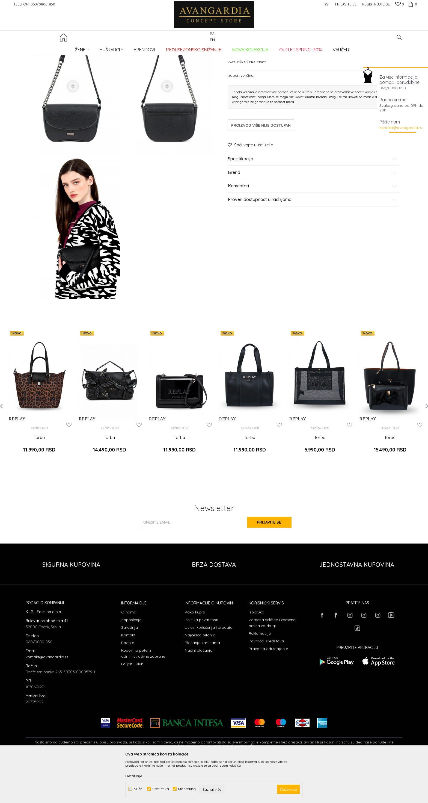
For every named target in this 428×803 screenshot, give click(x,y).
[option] (39, 441)
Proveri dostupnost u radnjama (312, 241)
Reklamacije (260, 677)
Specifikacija (312, 200)
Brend (312, 214)
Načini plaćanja (199, 694)
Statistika (160, 789)
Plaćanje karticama (202, 686)
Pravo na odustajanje (268, 692)
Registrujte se (376, 4)
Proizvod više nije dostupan (261, 166)
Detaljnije (133, 776)
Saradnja (129, 671)
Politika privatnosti (201, 663)
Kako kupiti (195, 655)
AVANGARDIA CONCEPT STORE (49, 48)
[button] (399, 37)
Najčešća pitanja (200, 678)
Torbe (120, 48)
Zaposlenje (131, 663)
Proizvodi (83, 48)
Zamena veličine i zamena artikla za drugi (272, 666)
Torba (39, 484)
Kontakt (128, 678)
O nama (128, 655)
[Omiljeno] (399, 4)
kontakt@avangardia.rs (400, 127)
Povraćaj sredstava (266, 684)
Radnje (127, 686)
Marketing (187, 789)
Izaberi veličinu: (241, 116)
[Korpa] (412, 4)
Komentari (312, 227)
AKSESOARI (103, 48)
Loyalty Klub (132, 707)
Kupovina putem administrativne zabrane (143, 697)
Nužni (138, 789)
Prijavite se (274, 566)
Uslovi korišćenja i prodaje (208, 671)
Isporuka (256, 655)
